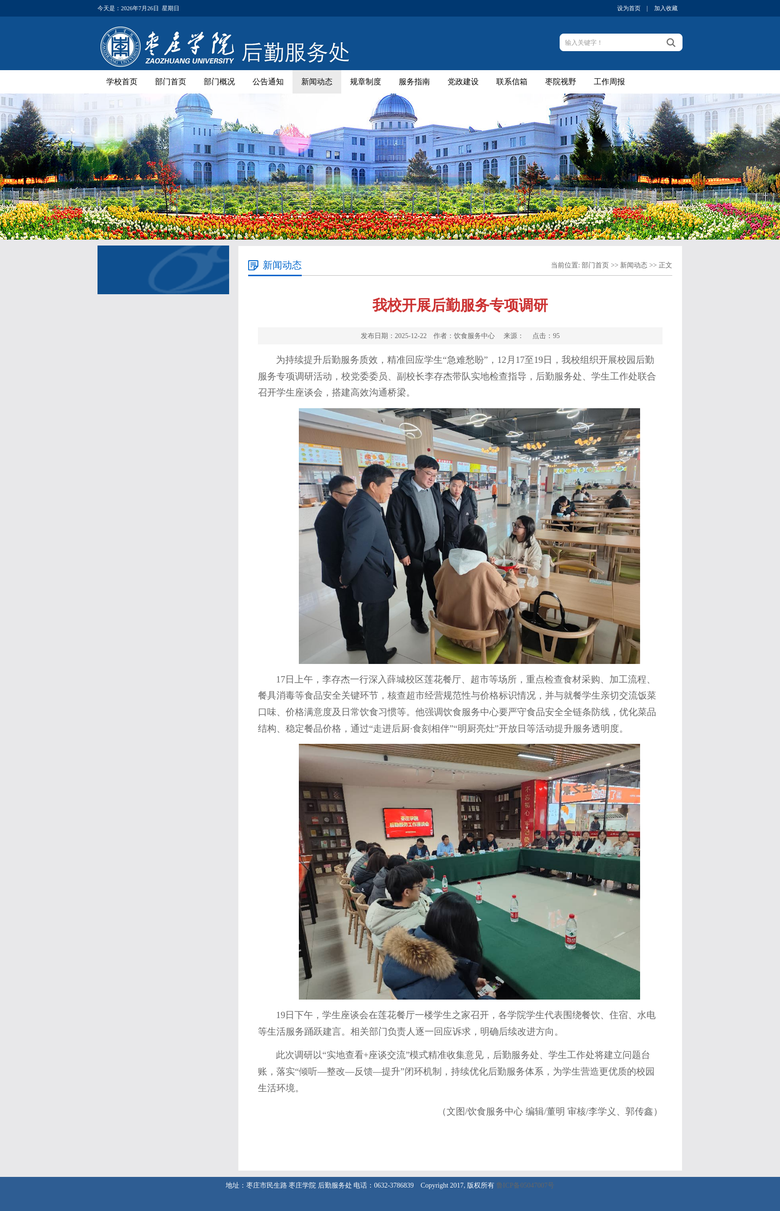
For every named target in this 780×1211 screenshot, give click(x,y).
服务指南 (414, 81)
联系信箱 (511, 81)
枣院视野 (560, 81)
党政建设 (463, 81)
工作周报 (609, 81)
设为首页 (629, 8)
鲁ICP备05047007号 (525, 1185)
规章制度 (365, 81)
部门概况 (219, 81)
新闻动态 (316, 81)
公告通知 (268, 81)
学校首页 (121, 81)
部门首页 (170, 81)
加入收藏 (666, 8)
